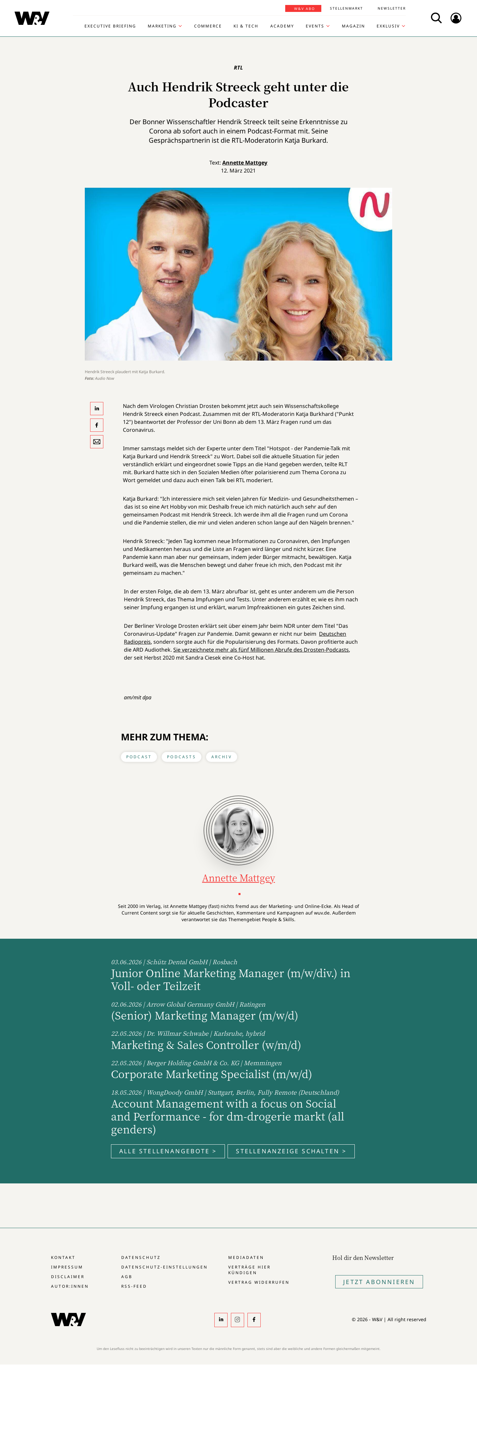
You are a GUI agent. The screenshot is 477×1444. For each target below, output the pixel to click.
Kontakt (63, 1257)
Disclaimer (67, 1276)
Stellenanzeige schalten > (291, 1151)
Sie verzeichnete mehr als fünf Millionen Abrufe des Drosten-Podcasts (261, 649)
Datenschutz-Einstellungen (164, 1267)
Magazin (353, 26)
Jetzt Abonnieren (379, 1282)
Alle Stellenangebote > (168, 1151)
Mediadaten (246, 1257)
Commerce (208, 26)
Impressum (67, 1267)
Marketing (162, 26)
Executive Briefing (110, 26)
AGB (126, 1276)
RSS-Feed (134, 1286)
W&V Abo (304, 8)
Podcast (139, 757)
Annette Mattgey (244, 162)
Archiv (221, 757)
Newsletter (392, 8)
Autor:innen (70, 1286)
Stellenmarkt (346, 8)
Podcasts (181, 757)
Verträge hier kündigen (249, 1269)
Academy (282, 26)
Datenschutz (141, 1257)
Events (315, 26)
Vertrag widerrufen (259, 1282)
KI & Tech (246, 26)
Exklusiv (388, 26)
